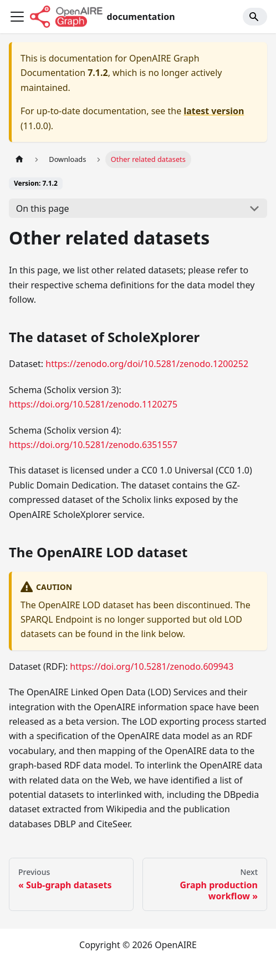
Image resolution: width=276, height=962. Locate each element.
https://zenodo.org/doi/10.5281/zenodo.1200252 (146, 364)
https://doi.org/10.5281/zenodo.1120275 (93, 404)
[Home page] (19, 159)
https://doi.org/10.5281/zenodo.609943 (151, 666)
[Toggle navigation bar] (17, 16)
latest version (213, 111)
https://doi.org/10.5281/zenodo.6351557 (93, 445)
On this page (42, 208)
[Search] (255, 17)
